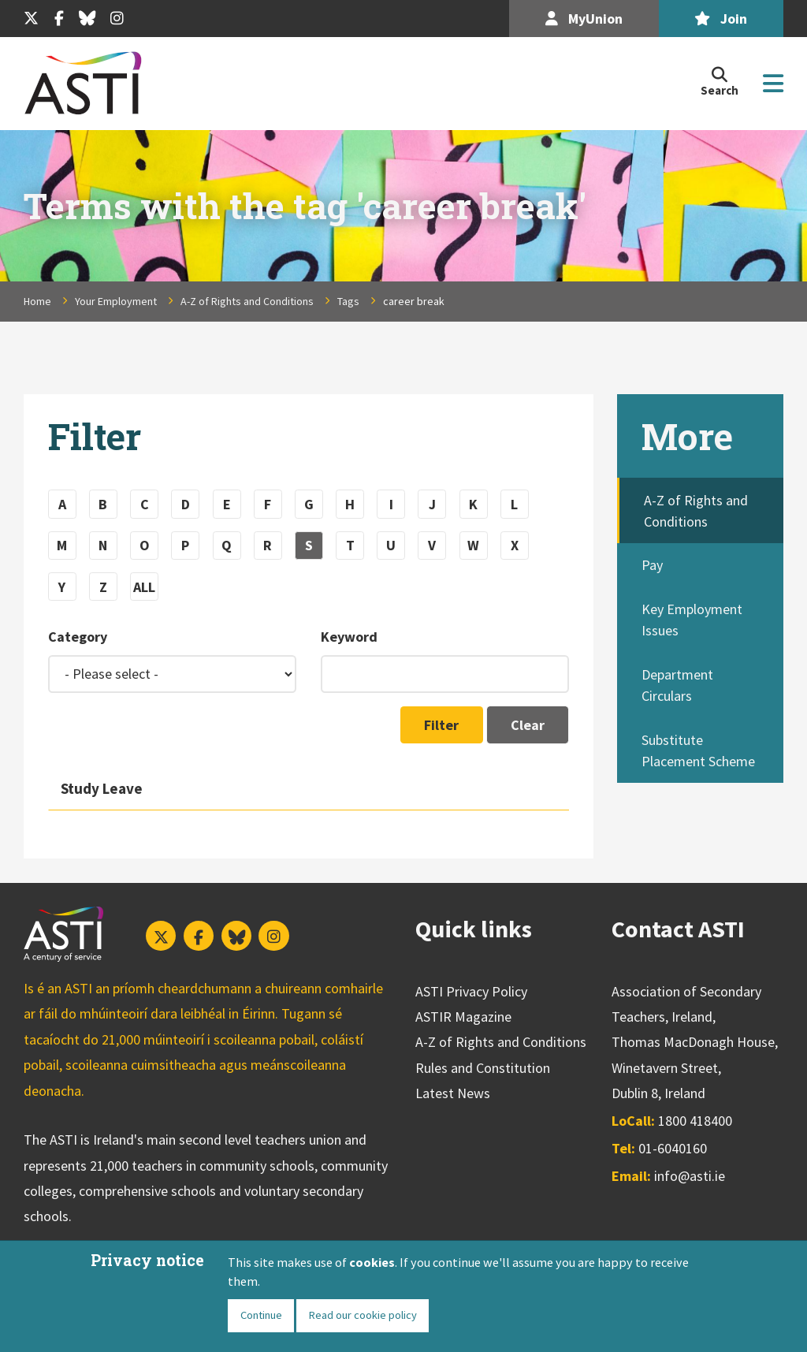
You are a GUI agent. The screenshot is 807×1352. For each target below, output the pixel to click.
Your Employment (116, 301)
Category (77, 637)
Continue (261, 1315)
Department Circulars (677, 685)
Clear (528, 725)
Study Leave (102, 788)
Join (720, 18)
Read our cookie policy (362, 1315)
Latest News (452, 1093)
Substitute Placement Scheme (698, 750)
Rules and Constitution (482, 1068)
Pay (652, 565)
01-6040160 (672, 1148)
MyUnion (584, 18)
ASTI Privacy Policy (471, 991)
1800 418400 (695, 1121)
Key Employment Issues (692, 619)
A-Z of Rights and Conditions (247, 301)
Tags (348, 301)
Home (37, 301)
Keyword (349, 637)
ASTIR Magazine (463, 1016)
